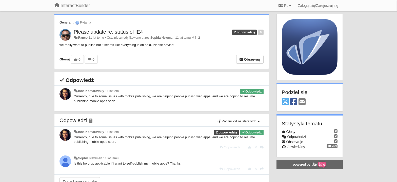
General (65, 22)
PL (285, 6)
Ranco (83, 37)
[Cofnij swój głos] (255, 147)
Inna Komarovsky (91, 91)
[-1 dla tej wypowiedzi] (262, 147)
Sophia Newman (162, 37)
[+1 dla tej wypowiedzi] (249, 147)
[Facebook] (293, 102)
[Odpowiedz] (230, 147)
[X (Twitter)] (285, 102)
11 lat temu (113, 91)
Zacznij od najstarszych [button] (238, 121)
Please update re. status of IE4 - (110, 32)
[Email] (302, 102)
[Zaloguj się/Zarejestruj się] (318, 5)
